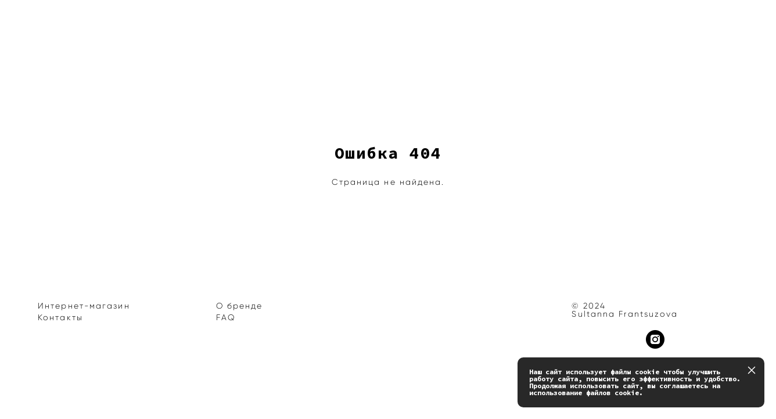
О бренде (239, 306)
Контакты (60, 318)
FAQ (226, 318)
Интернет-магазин (84, 306)
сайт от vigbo (60, 392)
